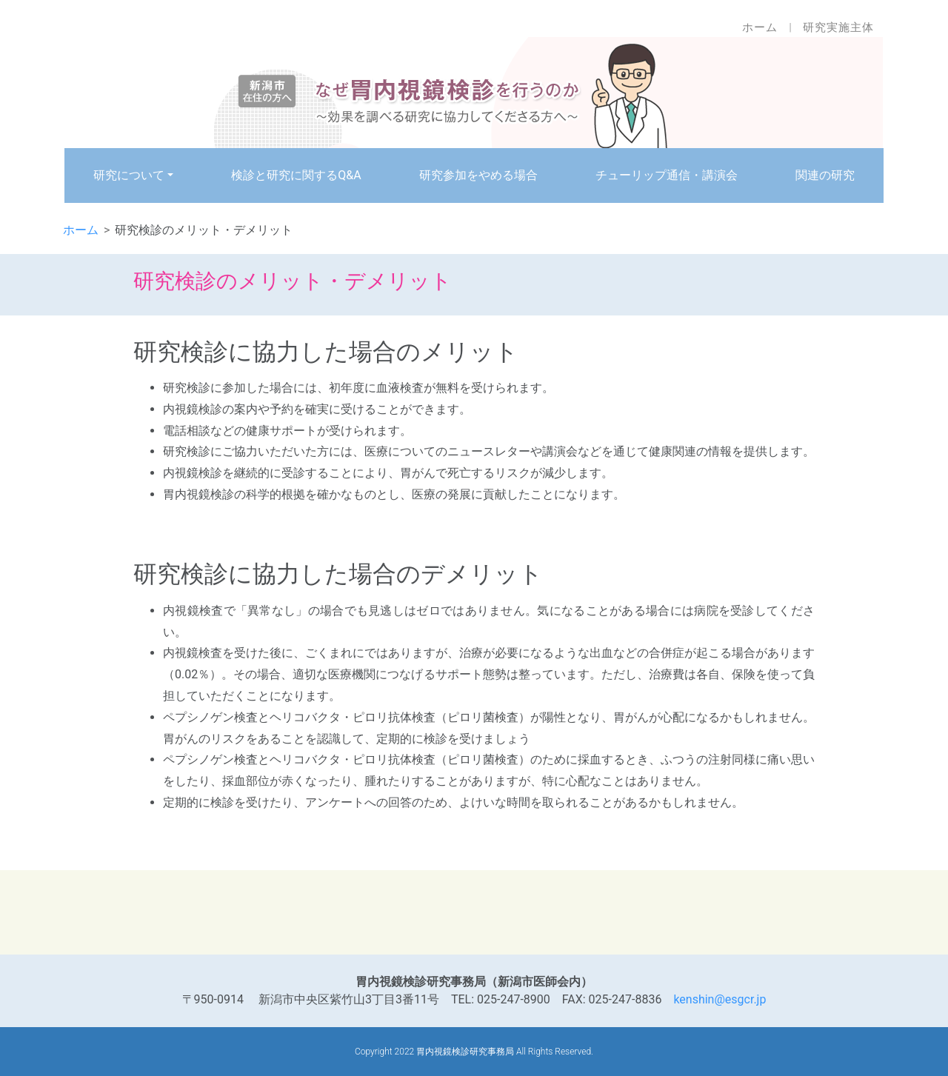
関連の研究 (825, 175)
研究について (128, 175)
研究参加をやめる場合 (478, 175)
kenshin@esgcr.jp (719, 999)
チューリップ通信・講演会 (666, 175)
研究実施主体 (838, 27)
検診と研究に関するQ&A (296, 175)
